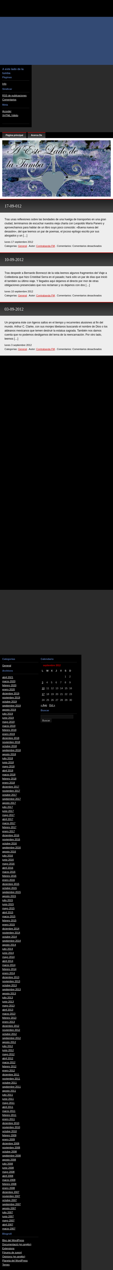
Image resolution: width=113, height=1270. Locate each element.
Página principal (14, 135)
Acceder (6, 111)
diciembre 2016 (10, 835)
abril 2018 (7, 770)
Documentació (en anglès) (16, 1244)
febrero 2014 (9, 969)
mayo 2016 (8, 863)
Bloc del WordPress (13, 1240)
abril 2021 (7, 677)
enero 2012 (8, 1070)
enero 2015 (8, 924)
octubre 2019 (9, 701)
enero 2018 (8, 782)
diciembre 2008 (10, 1143)
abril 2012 (7, 1058)
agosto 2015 (9, 896)
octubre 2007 (9, 1200)
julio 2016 (7, 855)
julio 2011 (7, 1094)
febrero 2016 (9, 876)
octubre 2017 (9, 794)
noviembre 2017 (11, 790)
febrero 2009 (9, 1135)
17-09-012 (13, 206)
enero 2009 (8, 1139)
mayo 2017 (8, 815)
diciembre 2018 (10, 738)
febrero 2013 (9, 1017)
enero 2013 (8, 1021)
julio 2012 (7, 1046)
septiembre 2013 (11, 989)
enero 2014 (8, 973)
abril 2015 (7, 912)
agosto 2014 (9, 944)
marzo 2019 (8, 726)
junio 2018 (8, 762)
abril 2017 (7, 819)
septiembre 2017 (11, 798)
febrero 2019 (9, 730)
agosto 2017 (9, 803)
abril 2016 (7, 867)
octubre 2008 (9, 1151)
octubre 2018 (9, 746)
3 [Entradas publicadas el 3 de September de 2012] (42, 682)
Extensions (8, 1248)
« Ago (44, 705)
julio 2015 (7, 900)
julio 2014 (7, 948)
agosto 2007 (9, 1208)
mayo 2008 (8, 1171)
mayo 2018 (8, 766)
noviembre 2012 (11, 1030)
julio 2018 (7, 758)
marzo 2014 (8, 965)
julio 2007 (7, 1212)
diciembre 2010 (10, 1123)
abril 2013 (7, 1009)
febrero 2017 (9, 827)
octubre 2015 (9, 888)
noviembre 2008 (11, 1147)
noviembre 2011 (11, 1078)
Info (4, 83)
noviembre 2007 (11, 1196)
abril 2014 (7, 961)
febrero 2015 (9, 920)
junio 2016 (8, 859)
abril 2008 (7, 1176)
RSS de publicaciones (14, 95)
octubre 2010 (9, 1131)
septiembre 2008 (11, 1155)
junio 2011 (8, 1098)
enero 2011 (8, 1119)
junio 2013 (8, 1001)
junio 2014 (8, 953)
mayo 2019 (8, 721)
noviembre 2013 (11, 981)
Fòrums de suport (12, 1252)
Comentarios (9, 99)
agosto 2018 (9, 754)
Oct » (52, 705)
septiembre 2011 (11, 1086)
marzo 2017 (8, 823)
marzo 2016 (8, 871)
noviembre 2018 (11, 742)
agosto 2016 (9, 851)
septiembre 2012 (11, 1038)
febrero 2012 (9, 1066)
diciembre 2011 (10, 1074)
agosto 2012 (9, 1042)
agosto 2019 (9, 709)
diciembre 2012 (10, 1026)
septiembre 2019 (11, 705)
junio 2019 (8, 717)
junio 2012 (8, 1050)
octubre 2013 (9, 985)
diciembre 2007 (10, 1192)
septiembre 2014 (11, 940)
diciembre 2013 (10, 977)
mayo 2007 (8, 1220)
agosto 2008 (9, 1159)
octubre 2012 (9, 1034)
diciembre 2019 (10, 693)
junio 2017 (8, 811)
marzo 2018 (8, 774)
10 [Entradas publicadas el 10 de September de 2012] (43, 688)
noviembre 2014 (11, 932)
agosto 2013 (9, 993)
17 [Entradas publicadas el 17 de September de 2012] (43, 694)
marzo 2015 (8, 916)
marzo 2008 (8, 1180)
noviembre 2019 (11, 697)
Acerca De (36, 135)
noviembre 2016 (11, 839)
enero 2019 (8, 734)
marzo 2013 (8, 1013)
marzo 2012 (8, 1062)
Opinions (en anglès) (13, 1256)
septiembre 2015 (11, 892)
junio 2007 (8, 1216)
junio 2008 (8, 1167)
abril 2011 (7, 1107)
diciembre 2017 (10, 786)
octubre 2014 (9, 936)
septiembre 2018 (11, 750)
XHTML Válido (10, 115)
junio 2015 (8, 904)
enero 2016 (8, 880)
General (22, 246)
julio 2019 (7, 713)
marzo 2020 (8, 681)
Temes (5, 1264)
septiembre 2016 (11, 847)
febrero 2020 (9, 685)
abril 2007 (7, 1224)
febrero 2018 (9, 778)
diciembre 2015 (10, 884)
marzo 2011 (8, 1111)
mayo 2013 (8, 1005)
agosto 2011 (9, 1090)
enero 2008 (8, 1188)
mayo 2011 (8, 1103)
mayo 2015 (8, 908)
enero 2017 (8, 831)
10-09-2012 (14, 259)
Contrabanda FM (45, 246)
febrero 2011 (9, 1115)
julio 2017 (7, 807)
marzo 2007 (8, 1228)
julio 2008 (7, 1163)
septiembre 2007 (11, 1204)
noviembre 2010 (11, 1127)
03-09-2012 (14, 309)
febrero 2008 (9, 1184)
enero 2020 (8, 689)
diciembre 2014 (10, 928)
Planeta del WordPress (15, 1260)
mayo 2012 (8, 1054)
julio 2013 (7, 997)
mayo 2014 (8, 957)
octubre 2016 (9, 843)
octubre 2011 (9, 1082)
